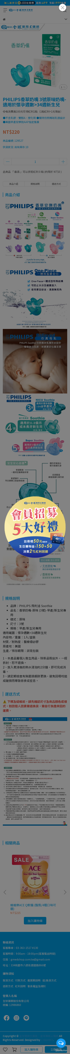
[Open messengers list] (61, 1043)
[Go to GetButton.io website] (61, 1050)
